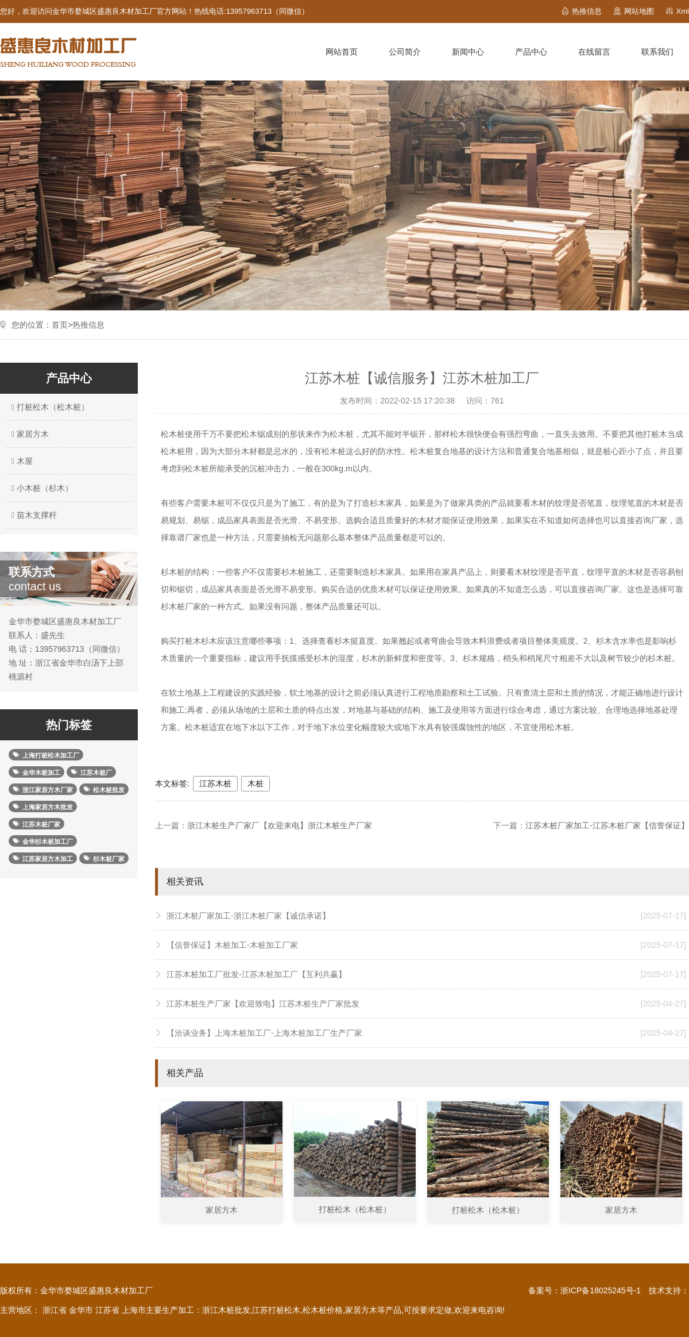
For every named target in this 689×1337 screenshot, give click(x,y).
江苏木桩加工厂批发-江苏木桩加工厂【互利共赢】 (426, 974)
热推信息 (587, 11)
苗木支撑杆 (33, 515)
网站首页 (342, 51)
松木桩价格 (323, 1310)
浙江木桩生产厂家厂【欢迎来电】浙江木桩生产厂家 (279, 825)
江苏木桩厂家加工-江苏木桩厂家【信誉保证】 (607, 825)
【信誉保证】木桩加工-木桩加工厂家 (426, 945)
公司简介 (405, 51)
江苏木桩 (215, 783)
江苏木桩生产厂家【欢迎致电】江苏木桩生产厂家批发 (426, 1003)
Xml (682, 11)
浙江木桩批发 (226, 1310)
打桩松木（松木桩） (49, 407)
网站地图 (639, 11)
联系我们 (657, 51)
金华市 (81, 1310)
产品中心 (531, 51)
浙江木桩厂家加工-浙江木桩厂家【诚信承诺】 (426, 915)
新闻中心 (468, 51)
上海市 (134, 1310)
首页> (62, 324)
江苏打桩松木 (276, 1310)
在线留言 (594, 51)
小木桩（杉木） (41, 488)
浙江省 (54, 1310)
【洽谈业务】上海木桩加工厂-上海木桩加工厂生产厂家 (426, 1033)
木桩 (255, 783)
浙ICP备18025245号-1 (600, 1290)
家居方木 (29, 434)
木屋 (21, 461)
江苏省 (107, 1310)
